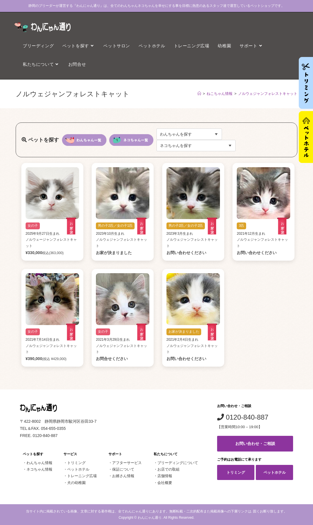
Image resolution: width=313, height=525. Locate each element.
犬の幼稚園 (76, 483)
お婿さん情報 (123, 476)
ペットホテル (78, 469)
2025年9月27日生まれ (42, 234)
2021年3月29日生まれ (113, 340)
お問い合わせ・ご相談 (255, 443)
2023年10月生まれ (110, 234)
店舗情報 (164, 476)
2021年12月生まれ (251, 234)
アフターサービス (127, 463)
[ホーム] (199, 93)
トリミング (76, 463)
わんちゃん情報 (39, 463)
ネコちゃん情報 (39, 469)
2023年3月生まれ (179, 234)
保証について (123, 469)
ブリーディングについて (177, 463)
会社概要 (164, 483)
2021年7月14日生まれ (42, 340)
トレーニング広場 (82, 476)
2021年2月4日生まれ (182, 340)
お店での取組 (168, 469)
